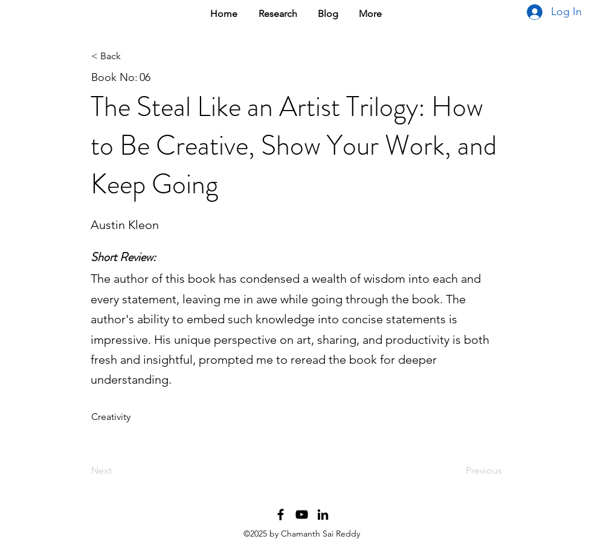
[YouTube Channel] (301, 514)
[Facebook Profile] (280, 514)
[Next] (131, 471)
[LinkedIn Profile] (322, 514)
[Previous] (472, 471)
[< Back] (131, 56)
